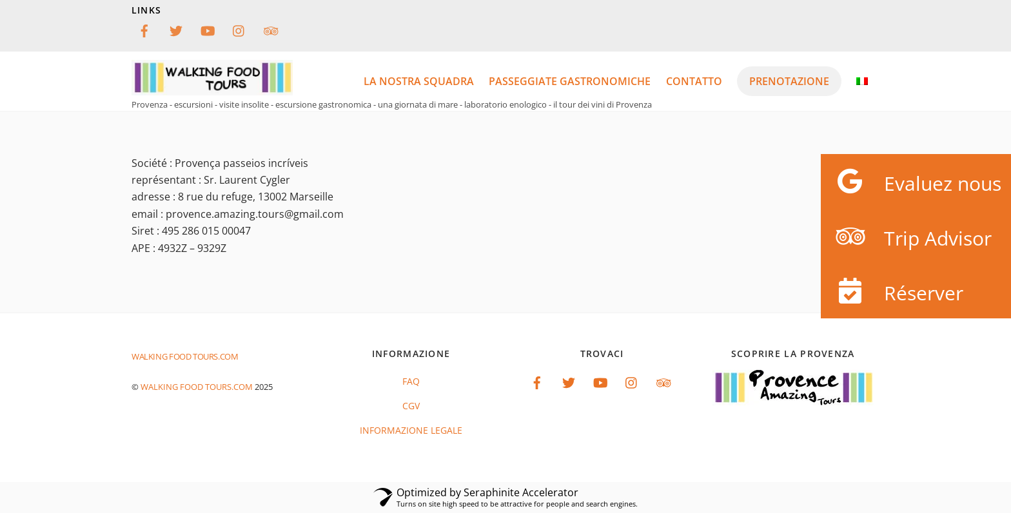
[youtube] (208, 29)
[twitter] (176, 29)
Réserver (892, 291)
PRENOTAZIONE (789, 81)
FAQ (411, 381)
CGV (411, 406)
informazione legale (411, 430)
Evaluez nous (911, 181)
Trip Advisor (906, 236)
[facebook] (144, 29)
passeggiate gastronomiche (570, 81)
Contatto (694, 81)
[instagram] (239, 29)
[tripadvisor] (271, 29)
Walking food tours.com (197, 386)
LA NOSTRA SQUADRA (419, 81)
